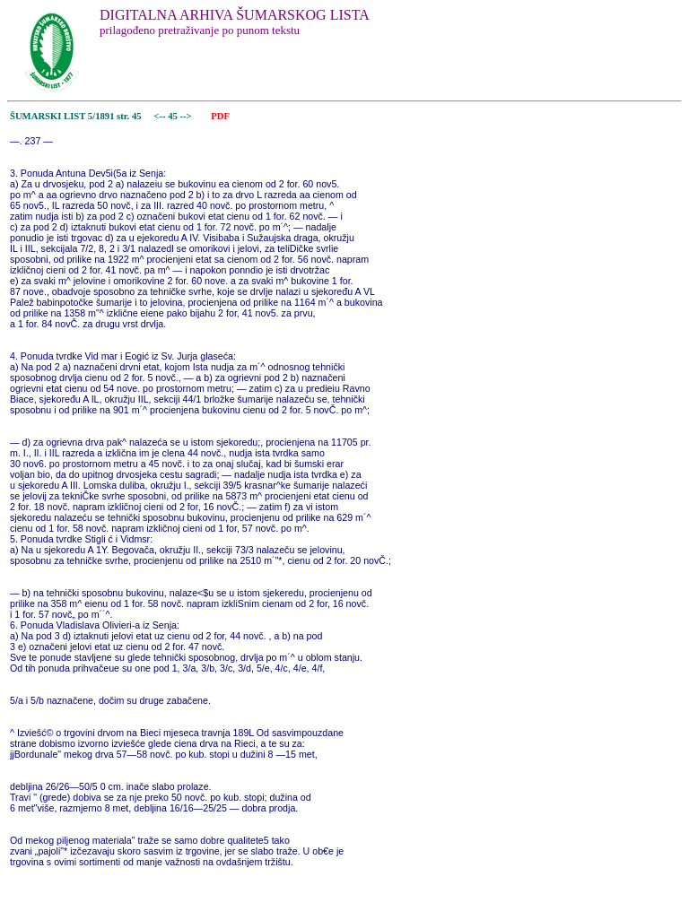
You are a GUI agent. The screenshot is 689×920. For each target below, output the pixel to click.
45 (173, 116)
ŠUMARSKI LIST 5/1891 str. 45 (76, 116)
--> (187, 116)
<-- (160, 116)
